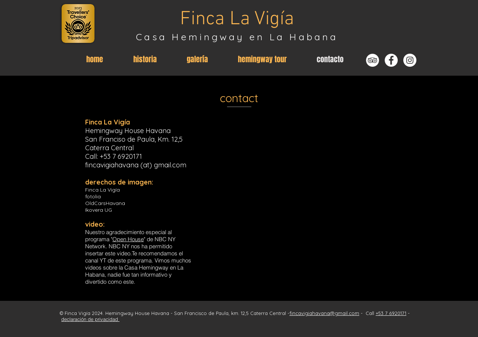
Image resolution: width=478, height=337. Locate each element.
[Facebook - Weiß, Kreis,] (391, 60)
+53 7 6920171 (121, 156)
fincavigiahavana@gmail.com (324, 313)
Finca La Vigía (237, 19)
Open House (128, 239)
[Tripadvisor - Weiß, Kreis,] (372, 60)
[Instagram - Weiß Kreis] (409, 60)
